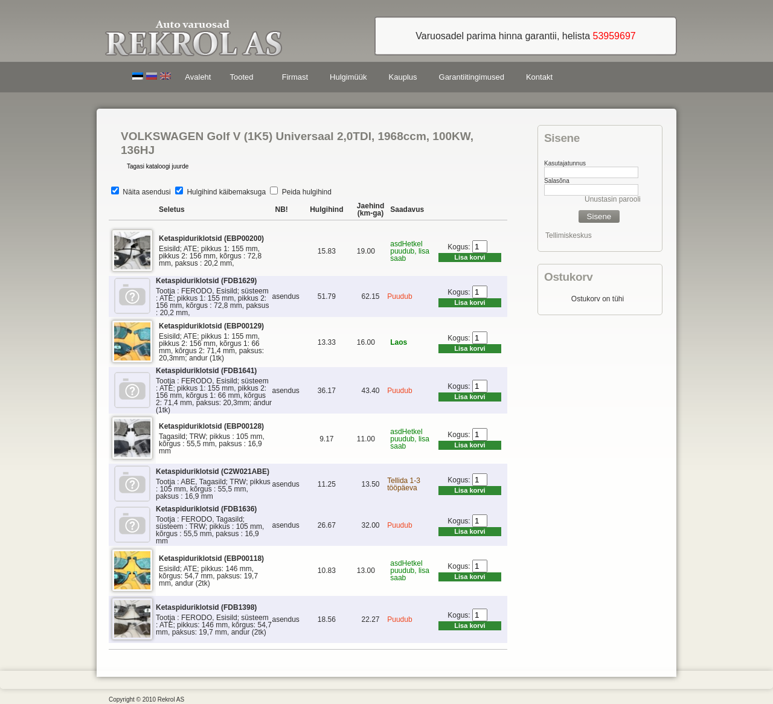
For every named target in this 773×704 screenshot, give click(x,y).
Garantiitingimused (471, 77)
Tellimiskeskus (568, 235)
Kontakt (539, 77)
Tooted (243, 78)
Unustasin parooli (613, 199)
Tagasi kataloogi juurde (157, 166)
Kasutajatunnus (565, 163)
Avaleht (198, 77)
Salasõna (556, 181)
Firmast (295, 77)
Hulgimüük (348, 77)
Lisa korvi (469, 257)
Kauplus (403, 77)
